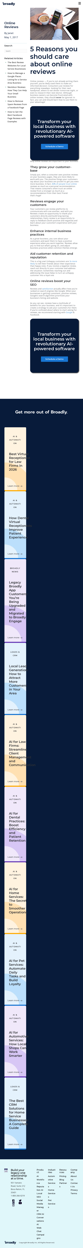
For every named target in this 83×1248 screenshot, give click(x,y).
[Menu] (79, 3)
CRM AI (40, 1214)
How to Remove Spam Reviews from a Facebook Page (17, 104)
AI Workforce (40, 1179)
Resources (62, 1171)
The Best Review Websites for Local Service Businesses (17, 65)
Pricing (62, 1176)
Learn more (13, 486)
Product (40, 1171)
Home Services (51, 1193)
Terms (74, 1193)
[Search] (15, 51)
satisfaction (47, 288)
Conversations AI (40, 1221)
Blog (61, 1180)
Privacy (74, 1190)
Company (74, 1171)
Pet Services (51, 1203)
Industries (51, 1171)
